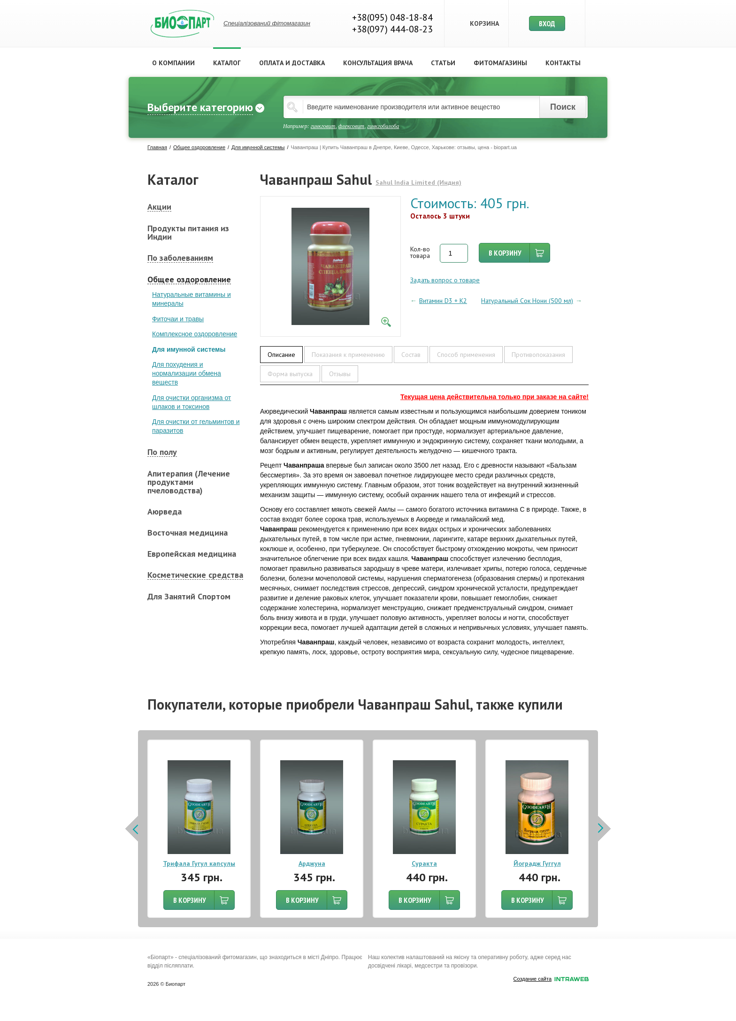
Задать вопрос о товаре (445, 280)
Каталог (227, 63)
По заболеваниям (180, 258)
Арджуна (312, 863)
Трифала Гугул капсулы (199, 863)
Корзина (484, 23)
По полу (162, 452)
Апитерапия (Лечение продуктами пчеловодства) (188, 482)
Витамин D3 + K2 (443, 300)
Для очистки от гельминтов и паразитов (196, 426)
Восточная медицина (187, 533)
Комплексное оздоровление (194, 334)
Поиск (562, 107)
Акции (159, 207)
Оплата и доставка (292, 63)
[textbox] (435, 107)
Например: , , (341, 126)
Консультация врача (378, 63)
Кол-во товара (420, 252)
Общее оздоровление (199, 147)
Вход (547, 23)
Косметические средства (195, 575)
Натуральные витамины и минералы (191, 299)
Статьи (443, 63)
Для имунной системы (257, 147)
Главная (157, 147)
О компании (173, 63)
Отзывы (340, 374)
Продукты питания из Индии (188, 232)
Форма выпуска (290, 374)
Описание (281, 354)
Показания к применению (348, 354)
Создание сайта (551, 979)
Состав (411, 354)
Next (604, 829)
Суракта (424, 863)
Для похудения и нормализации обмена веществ (186, 373)
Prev (132, 829)
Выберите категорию (200, 107)
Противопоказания (538, 354)
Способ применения (466, 354)
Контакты (563, 63)
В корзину (505, 252)
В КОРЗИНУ (189, 900)
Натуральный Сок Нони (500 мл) (527, 300)
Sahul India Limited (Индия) (418, 182)
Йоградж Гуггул (537, 863)
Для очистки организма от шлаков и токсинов (191, 402)
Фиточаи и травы (178, 319)
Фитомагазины (500, 63)
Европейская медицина (191, 554)
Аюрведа (164, 511)
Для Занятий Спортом (188, 596)
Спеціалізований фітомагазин (266, 23)
